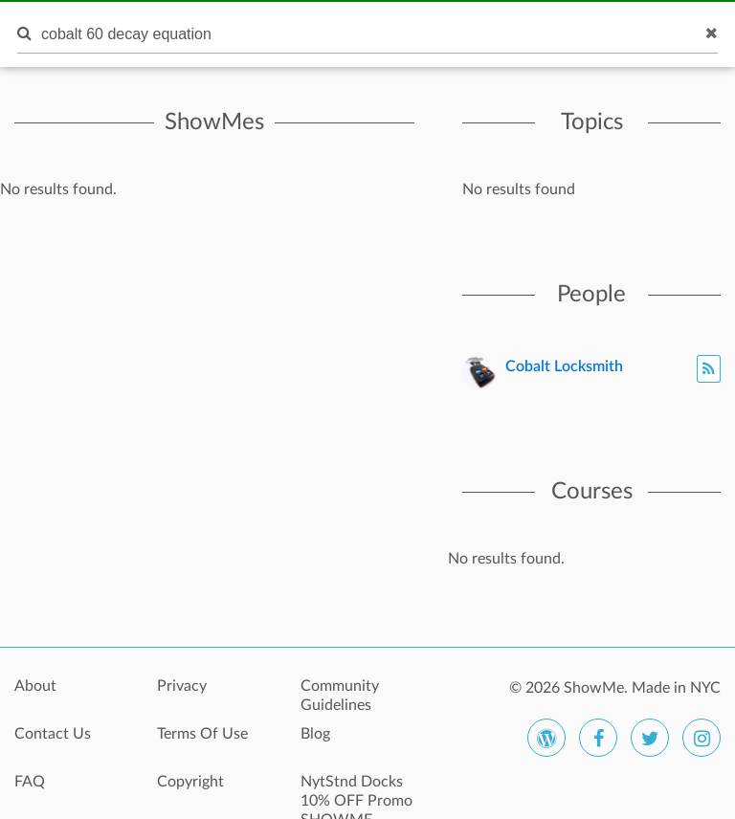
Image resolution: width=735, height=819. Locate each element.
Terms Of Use (202, 734)
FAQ (29, 781)
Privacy (182, 686)
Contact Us (52, 734)
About (35, 686)
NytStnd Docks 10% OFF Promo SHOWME (356, 792)
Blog (315, 734)
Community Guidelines (340, 695)
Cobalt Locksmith (564, 366)
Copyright (190, 781)
